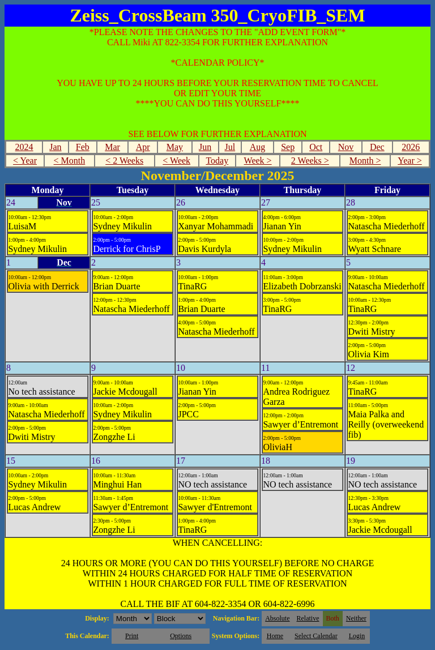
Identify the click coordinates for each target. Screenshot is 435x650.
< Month (70, 160)
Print (131, 636)
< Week (176, 160)
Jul (229, 147)
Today (217, 160)
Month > (365, 160)
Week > (258, 160)
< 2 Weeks (124, 160)
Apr (143, 147)
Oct (315, 147)
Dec (377, 147)
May (175, 147)
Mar (112, 147)
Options (180, 636)
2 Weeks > (310, 160)
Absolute (277, 618)
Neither (356, 618)
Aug (258, 147)
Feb (82, 147)
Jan (55, 147)
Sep (288, 147)
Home (275, 636)
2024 (24, 147)
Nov (346, 147)
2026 (411, 147)
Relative (308, 618)
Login (357, 636)
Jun (205, 147)
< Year (25, 160)
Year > (410, 160)
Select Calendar (316, 636)
